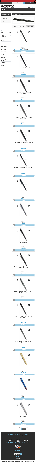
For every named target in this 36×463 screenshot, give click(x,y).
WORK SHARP (10, 438)
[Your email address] (17, 454)
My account (26, 440)
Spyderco (10, 440)
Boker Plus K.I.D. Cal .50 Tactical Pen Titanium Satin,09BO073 (23, 416)
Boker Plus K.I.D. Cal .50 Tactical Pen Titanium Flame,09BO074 (23, 391)
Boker (4, 17)
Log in (33, 7)
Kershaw (10, 435)
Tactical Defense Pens (5, 14)
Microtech (10, 439)
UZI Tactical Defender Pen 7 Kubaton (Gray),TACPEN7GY (23, 217)
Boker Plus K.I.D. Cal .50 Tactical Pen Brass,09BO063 (23, 366)
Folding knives (18, 435)
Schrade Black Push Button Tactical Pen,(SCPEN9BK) (23, 142)
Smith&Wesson (5, 18)
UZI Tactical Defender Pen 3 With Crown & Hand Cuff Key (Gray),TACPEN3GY (23, 292)
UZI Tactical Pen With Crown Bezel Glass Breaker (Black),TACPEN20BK (23, 192)
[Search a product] (18, 3)
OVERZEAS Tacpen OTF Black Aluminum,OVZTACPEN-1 (23, 43)
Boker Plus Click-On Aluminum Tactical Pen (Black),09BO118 (23, 93)
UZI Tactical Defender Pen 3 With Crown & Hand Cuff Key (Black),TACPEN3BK (23, 267)
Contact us (26, 441)
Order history (25, 439)
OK (24, 2)
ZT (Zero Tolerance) (10, 436)
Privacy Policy (25, 436)
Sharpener (18, 436)
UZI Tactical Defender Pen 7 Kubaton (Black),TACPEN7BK (23, 242)
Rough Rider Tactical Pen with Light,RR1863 (23, 67)
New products (18, 439)
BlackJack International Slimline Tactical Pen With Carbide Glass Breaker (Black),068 (23, 168)
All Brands (18, 441)
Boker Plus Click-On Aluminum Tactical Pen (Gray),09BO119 (23, 118)
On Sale (18, 440)
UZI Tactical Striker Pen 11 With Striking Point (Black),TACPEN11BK (23, 317)
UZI (3, 21)
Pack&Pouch (18, 438)
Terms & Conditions (25, 435)
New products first (30, 26)
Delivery (25, 438)
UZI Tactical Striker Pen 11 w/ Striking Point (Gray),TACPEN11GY (23, 342)
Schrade (4, 20)
